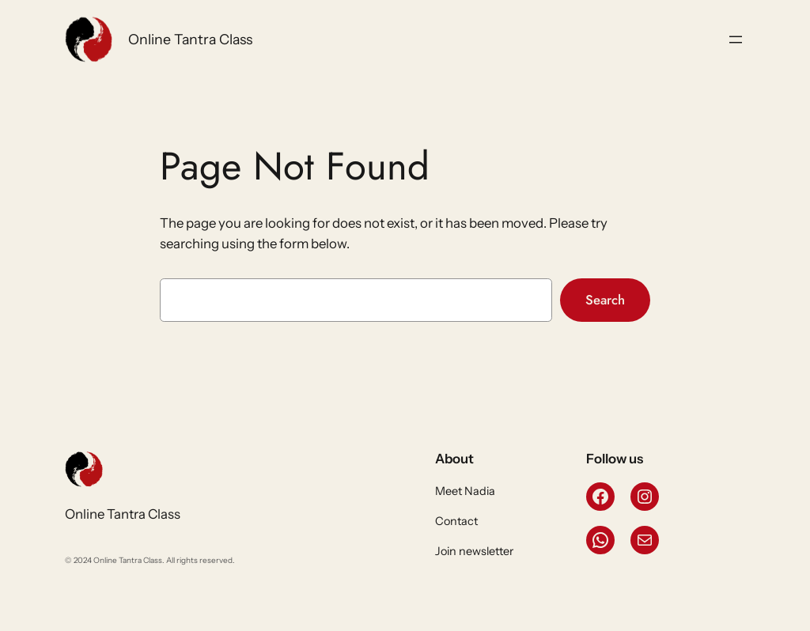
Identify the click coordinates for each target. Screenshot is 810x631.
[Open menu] (735, 39)
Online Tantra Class (190, 39)
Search (605, 299)
